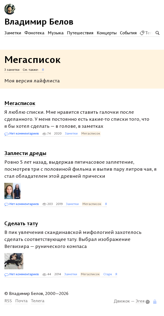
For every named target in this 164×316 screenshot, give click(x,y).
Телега (37, 300)
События (128, 32)
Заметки (12, 32)
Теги (147, 32)
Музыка (56, 32)
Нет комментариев (21, 133)
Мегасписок (19, 103)
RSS (8, 300)
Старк (107, 274)
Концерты (107, 32)
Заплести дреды (25, 153)
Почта (21, 300)
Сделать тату (21, 223)
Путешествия (80, 32)
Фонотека (34, 32)
